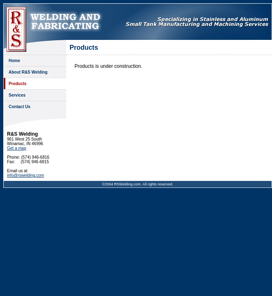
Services (17, 95)
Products (17, 83)
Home (14, 60)
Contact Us (19, 106)
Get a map (16, 148)
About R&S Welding (28, 72)
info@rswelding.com (25, 175)
